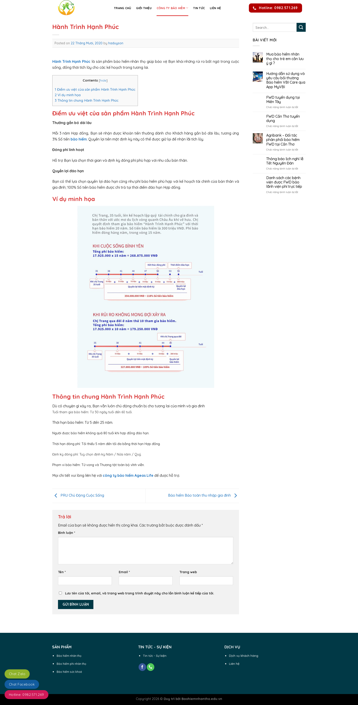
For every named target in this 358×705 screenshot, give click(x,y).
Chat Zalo (17, 674)
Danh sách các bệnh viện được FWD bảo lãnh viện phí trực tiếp (284, 182)
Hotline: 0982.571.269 (26, 694)
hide (103, 80)
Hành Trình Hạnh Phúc (71, 61)
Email (124, 572)
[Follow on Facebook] (142, 667)
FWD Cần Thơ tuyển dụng (283, 118)
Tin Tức (199, 8)
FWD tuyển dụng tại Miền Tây (283, 99)
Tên (62, 572)
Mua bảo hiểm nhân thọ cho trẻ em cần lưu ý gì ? (285, 58)
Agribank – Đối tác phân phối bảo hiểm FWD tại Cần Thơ (283, 139)
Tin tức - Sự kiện (154, 655)
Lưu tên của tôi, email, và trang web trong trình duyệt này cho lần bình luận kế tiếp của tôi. (139, 593)
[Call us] (150, 667)
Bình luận (66, 533)
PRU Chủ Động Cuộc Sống (78, 495)
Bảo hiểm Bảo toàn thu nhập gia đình (203, 495)
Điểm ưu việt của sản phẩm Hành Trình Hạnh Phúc (95, 89)
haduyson (115, 43)
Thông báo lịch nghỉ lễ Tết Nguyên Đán (284, 161)
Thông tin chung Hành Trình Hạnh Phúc (86, 100)
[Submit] (301, 27)
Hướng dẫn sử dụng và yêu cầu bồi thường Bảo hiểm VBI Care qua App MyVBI (285, 80)
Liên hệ (215, 8)
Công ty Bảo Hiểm (172, 8)
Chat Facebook (22, 684)
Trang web (188, 572)
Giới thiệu (144, 8)
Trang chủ (122, 8)
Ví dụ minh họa (68, 95)
